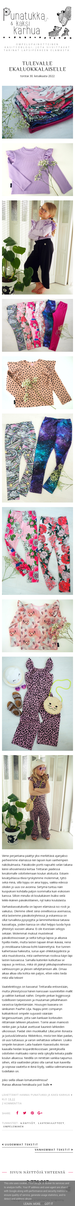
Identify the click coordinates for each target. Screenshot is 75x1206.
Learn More (32, 1203)
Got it (49, 1203)
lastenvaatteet (51, 1123)
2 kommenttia (12, 1103)
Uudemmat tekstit (21, 1144)
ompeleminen (13, 1126)
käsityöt (28, 1123)
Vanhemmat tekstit (52, 1149)
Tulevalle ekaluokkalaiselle (37, 66)
